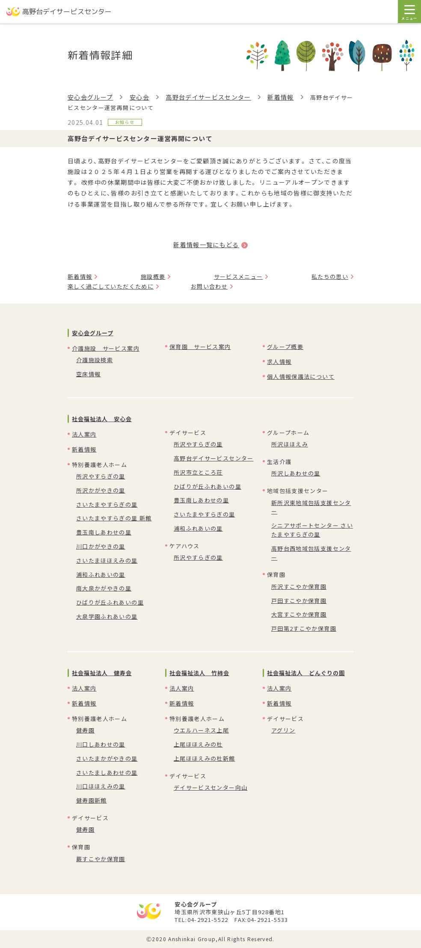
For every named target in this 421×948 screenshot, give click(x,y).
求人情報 (279, 361)
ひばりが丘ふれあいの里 (110, 602)
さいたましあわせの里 (107, 772)
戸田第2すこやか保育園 (303, 628)
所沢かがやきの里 (100, 490)
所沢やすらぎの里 (100, 476)
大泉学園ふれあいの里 (107, 616)
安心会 (139, 97)
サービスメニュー (238, 276)
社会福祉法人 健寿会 (102, 673)
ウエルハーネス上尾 (201, 730)
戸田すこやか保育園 (298, 601)
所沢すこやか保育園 (298, 586)
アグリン (283, 730)
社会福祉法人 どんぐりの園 (306, 673)
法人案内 (84, 434)
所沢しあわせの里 (295, 473)
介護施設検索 (94, 360)
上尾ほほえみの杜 (198, 744)
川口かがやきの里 (100, 546)
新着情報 (280, 97)
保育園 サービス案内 (200, 347)
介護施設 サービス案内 (105, 348)
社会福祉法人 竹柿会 (199, 673)
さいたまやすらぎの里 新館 (114, 518)
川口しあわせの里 (100, 744)
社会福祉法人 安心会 (102, 419)
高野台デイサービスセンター (208, 97)
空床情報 (88, 374)
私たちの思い (329, 276)
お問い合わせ (209, 286)
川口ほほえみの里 (100, 786)
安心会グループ (90, 97)
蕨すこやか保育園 (100, 859)
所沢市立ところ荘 (198, 472)
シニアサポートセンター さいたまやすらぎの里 (312, 529)
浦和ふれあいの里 (100, 574)
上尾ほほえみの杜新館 (204, 758)
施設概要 (153, 276)
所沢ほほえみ (289, 444)
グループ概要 (285, 347)
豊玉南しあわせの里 (103, 532)
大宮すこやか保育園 (298, 614)
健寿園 (85, 730)
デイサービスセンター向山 (210, 787)
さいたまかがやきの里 (107, 758)
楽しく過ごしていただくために (111, 286)
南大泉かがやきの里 (103, 588)
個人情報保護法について (301, 376)
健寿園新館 (91, 800)
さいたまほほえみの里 (107, 560)
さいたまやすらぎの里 (107, 504)
